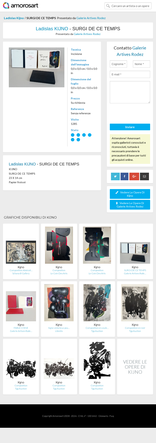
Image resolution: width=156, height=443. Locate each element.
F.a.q (112, 415)
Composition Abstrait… (21, 270)
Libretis (59, 331)
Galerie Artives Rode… (135, 273)
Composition (58, 270)
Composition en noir (135, 327)
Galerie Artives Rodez (91, 18)
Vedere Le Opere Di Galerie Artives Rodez (130, 204)
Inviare (130, 127)
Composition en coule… (97, 327)
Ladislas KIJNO (52, 28)
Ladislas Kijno (14, 18)
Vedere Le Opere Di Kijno (129, 194)
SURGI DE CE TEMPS (135, 270)
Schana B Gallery (21, 273)
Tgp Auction (97, 331)
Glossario (103, 415)
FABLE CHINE (21, 327)
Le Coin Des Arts (58, 273)
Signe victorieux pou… (59, 327)
